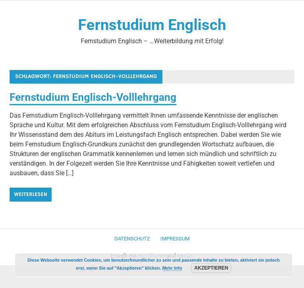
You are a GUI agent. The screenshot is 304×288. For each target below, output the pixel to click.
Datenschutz (132, 239)
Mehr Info (172, 268)
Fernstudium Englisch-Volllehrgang (93, 97)
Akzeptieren (211, 268)
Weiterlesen (30, 194)
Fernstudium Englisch (152, 25)
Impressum (175, 239)
